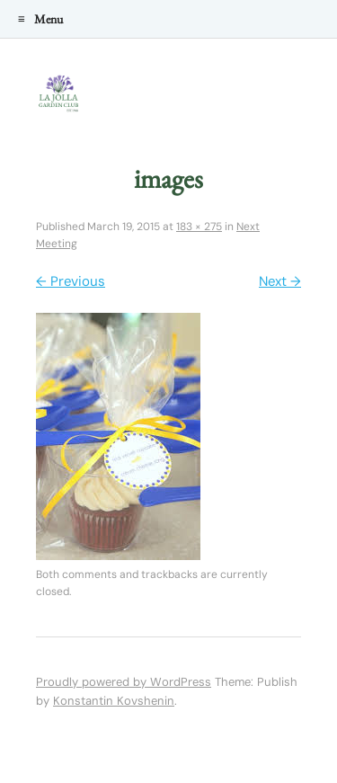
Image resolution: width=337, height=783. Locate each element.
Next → (280, 281)
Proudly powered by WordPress (123, 682)
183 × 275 (199, 226)
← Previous (70, 281)
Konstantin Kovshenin (113, 700)
